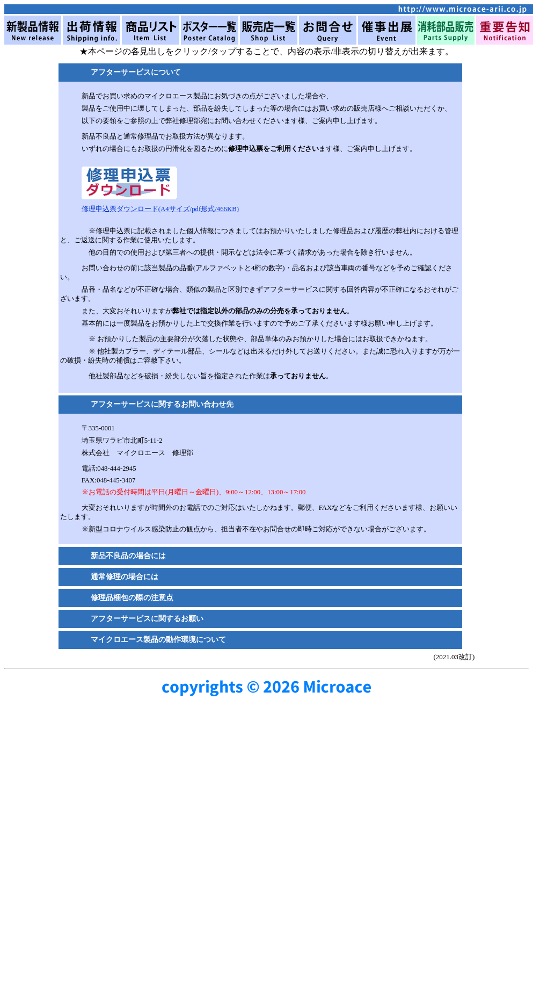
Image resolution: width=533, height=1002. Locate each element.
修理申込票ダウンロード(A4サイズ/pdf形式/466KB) (160, 209)
